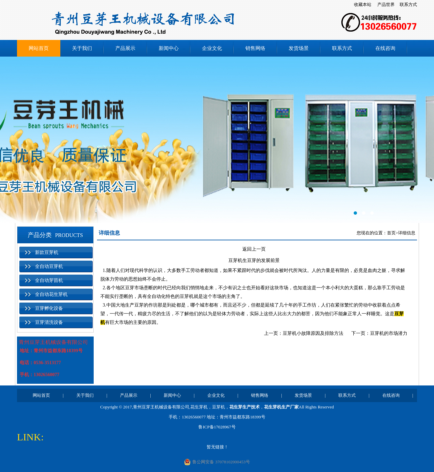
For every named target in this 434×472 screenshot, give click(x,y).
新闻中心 (169, 48)
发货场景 (299, 48)
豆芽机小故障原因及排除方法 (313, 333)
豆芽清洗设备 (49, 322)
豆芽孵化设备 (49, 308)
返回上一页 (254, 249)
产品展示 (125, 48)
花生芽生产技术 (244, 406)
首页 (391, 232)
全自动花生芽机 (51, 294)
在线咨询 (385, 48)
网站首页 (39, 48)
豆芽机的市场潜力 (388, 333)
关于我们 (82, 48)
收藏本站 (362, 4)
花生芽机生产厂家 (281, 406)
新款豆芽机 (46, 252)
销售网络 (255, 48)
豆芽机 (218, 406)
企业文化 (212, 48)
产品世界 (386, 4)
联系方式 (408, 4)
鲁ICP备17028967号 (216, 426)
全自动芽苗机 (49, 280)
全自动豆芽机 (49, 266)
